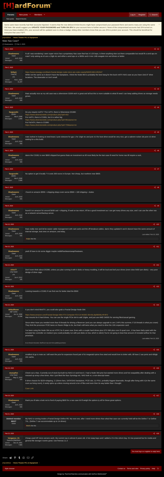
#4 (158, 107)
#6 (158, 150)
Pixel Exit (68, 474)
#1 (158, 49)
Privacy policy (145, 468)
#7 (158, 169)
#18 (157, 414)
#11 (157, 246)
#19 (157, 433)
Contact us (121, 468)
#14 (157, 305)
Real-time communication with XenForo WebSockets (89, 474)
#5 (158, 132)
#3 (158, 89)
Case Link (29, 388)
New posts (23, 15)
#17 (157, 395)
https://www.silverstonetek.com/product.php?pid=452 (47, 115)
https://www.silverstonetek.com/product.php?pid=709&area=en (51, 125)
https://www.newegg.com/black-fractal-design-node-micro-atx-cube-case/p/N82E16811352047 (63, 72)
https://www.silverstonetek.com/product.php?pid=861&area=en (51, 120)
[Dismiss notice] (159, 24)
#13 (157, 286)
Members (38, 15)
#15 (157, 350)
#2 (158, 67)
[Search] (153, 14)
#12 (157, 265)
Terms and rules (132, 468)
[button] (30, 14)
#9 (158, 206)
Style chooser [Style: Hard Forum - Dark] (10, 468)
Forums (10, 15)
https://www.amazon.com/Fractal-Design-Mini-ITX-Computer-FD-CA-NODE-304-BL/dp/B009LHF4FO (66, 315)
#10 (157, 224)
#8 (158, 187)
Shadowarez (8, 44)
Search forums (21, 19)
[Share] (154, 49)
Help (153, 468)
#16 (157, 368)
